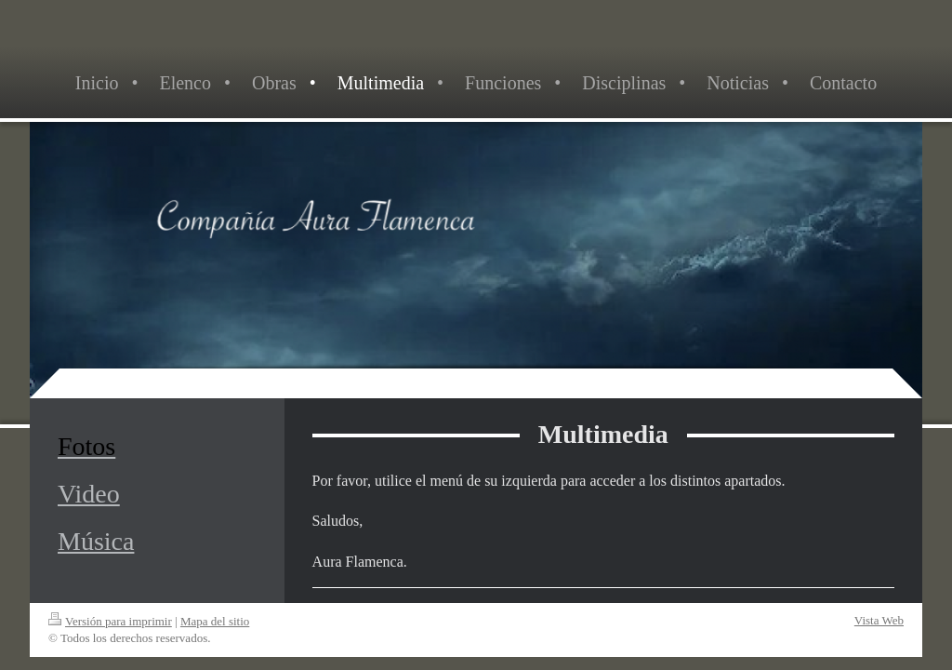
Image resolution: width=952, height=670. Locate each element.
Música (96, 541)
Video (89, 493)
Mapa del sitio (214, 621)
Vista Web (879, 620)
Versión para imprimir (110, 621)
